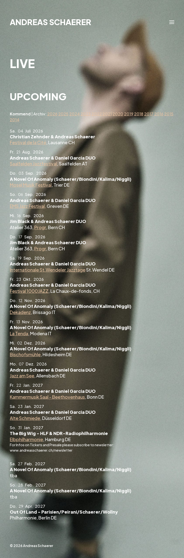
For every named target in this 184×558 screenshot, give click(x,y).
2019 (128, 113)
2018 (138, 113)
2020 (118, 113)
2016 (158, 113)
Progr (40, 227)
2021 (107, 113)
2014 (14, 119)
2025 (63, 113)
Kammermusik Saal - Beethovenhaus (47, 397)
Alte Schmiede (25, 418)
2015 (168, 113)
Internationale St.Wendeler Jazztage (47, 270)
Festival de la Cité (28, 142)
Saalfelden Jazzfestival (33, 163)
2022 (97, 113)
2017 (148, 113)
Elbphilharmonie (26, 439)
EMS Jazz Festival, (28, 206)
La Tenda (19, 333)
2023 (85, 113)
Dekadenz (20, 312)
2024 (74, 113)
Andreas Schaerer (50, 22)
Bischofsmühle (25, 354)
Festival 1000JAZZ (29, 291)
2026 (52, 113)
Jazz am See (22, 375)
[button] (171, 22)
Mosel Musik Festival (31, 185)
